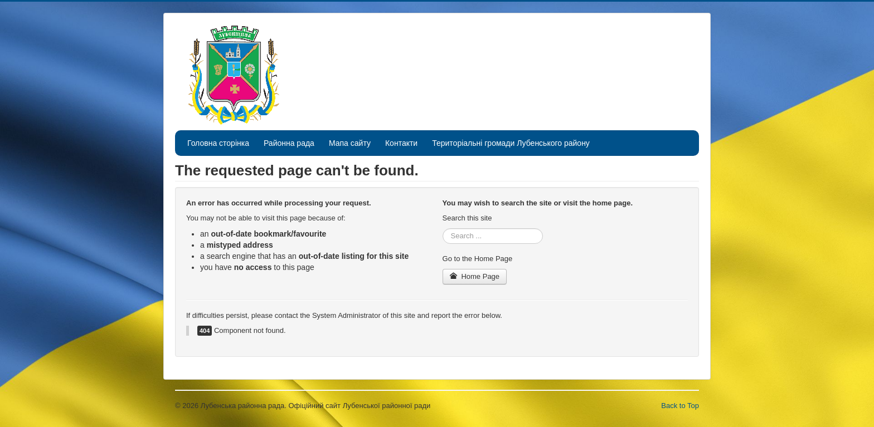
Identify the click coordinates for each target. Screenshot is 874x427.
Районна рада (289, 143)
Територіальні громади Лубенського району (511, 143)
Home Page (475, 276)
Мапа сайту (350, 143)
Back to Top (680, 405)
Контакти (401, 143)
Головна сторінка (218, 143)
